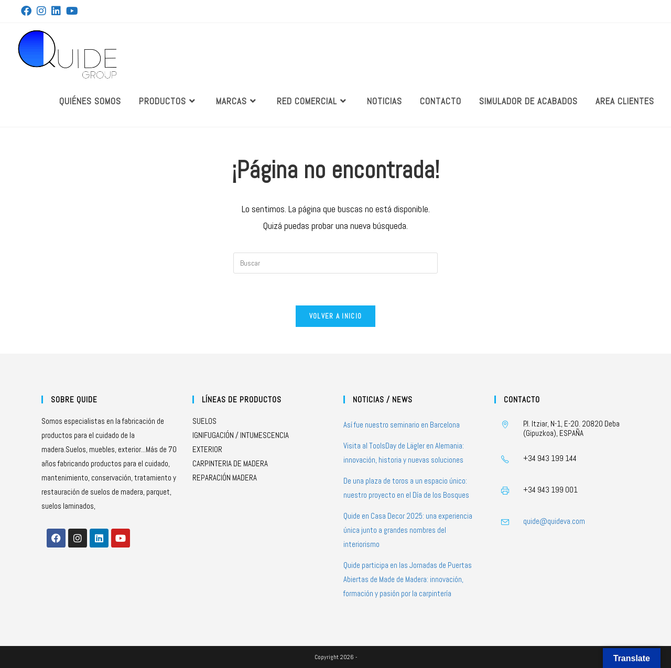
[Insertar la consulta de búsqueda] (335, 263)
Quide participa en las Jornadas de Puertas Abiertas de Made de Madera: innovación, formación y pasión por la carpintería (407, 579)
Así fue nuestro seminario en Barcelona (401, 425)
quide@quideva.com (554, 521)
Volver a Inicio (335, 316)
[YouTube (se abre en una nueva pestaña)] (72, 11)
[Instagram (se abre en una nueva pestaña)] (41, 11)
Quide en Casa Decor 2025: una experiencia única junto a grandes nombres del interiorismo (407, 530)
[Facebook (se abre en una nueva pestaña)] (27, 11)
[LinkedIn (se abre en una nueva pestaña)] (56, 11)
